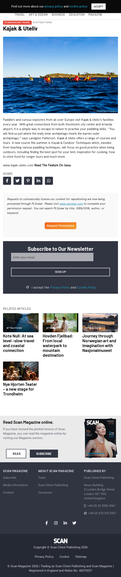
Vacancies (45, 492)
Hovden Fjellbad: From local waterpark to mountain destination (58, 345)
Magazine (95, 14)
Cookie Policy (86, 287)
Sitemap (80, 557)
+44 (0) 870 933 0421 (102, 513)
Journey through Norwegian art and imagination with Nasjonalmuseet (99, 343)
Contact (8, 492)
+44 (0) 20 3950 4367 (101, 506)
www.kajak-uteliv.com (18, 165)
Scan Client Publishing (53, 485)
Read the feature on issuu (52, 165)
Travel (19, 14)
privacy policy (53, 6)
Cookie (64, 557)
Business (58, 14)
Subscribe (44, 453)
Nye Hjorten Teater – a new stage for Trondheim (20, 389)
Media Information (15, 485)
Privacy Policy (60, 287)
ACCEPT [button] (98, 6)
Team (42, 477)
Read (17, 453)
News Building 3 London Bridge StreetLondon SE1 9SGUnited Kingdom (99, 491)
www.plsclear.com (71, 203)
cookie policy (78, 6)
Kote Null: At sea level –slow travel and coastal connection (18, 343)
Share (7, 181)
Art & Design (38, 14)
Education (77, 14)
